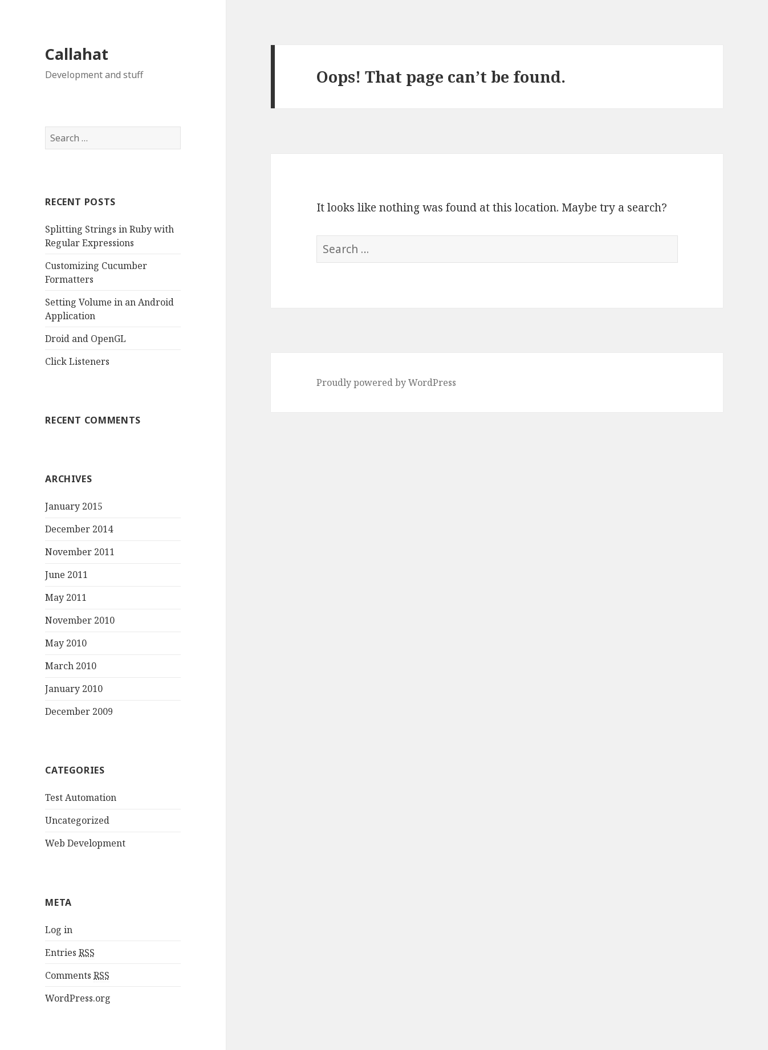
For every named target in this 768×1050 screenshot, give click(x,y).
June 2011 (66, 574)
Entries (70, 952)
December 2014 (79, 529)
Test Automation (80, 797)
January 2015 (74, 506)
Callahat (76, 53)
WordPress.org (78, 998)
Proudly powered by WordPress (386, 382)
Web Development (85, 843)
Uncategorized (77, 820)
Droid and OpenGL (85, 338)
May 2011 (66, 597)
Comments (77, 975)
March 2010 (70, 666)
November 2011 (80, 552)
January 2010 (74, 688)
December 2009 (79, 711)
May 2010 (66, 643)
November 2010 (80, 620)
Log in (58, 929)
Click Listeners (77, 361)
